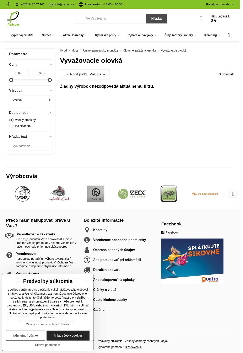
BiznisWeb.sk (133, 347)
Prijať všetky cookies (68, 335)
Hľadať (156, 18)
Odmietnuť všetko (25, 335)
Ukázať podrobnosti (47, 345)
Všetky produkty (22, 120)
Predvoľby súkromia (110, 341)
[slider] (11, 80)
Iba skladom (20, 126)
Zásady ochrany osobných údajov (146, 341)
